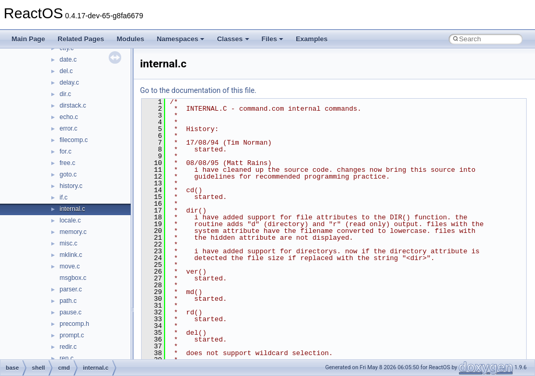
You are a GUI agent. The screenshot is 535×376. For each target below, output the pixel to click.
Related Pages (80, 39)
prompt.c (72, 335)
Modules (130, 39)
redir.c (68, 346)
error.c (68, 128)
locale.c (70, 220)
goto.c (68, 174)
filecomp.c (74, 140)
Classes (233, 39)
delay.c (69, 82)
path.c (68, 300)
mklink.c (71, 254)
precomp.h (74, 323)
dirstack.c (73, 105)
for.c (66, 151)
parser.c (71, 289)
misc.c (68, 243)
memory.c (73, 232)
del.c (66, 71)
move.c (70, 266)
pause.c (71, 312)
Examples (312, 39)
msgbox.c (73, 277)
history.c (71, 186)
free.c (67, 163)
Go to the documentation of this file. (198, 90)
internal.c (72, 209)
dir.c (65, 94)
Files (273, 39)
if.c (63, 197)
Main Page (28, 39)
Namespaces (181, 39)
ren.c (67, 358)
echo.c (69, 117)
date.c (68, 59)
